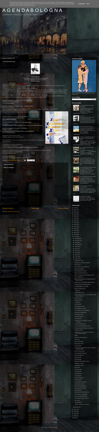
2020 (75, 220)
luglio (76, 248)
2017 (75, 226)
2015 (75, 230)
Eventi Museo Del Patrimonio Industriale (84, 328)
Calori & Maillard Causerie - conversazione (86, 186)
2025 (75, 209)
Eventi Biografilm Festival (80, 271)
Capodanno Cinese (79, 363)
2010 (75, 411)
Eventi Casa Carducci (80, 306)
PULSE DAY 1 (78, 264)
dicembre (77, 238)
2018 (75, 224)
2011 (75, 409)
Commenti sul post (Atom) (13, 211)
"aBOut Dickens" (78, 373)
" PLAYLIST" (77, 290)
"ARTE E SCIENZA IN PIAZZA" (82, 404)
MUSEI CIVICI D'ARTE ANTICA (82, 361)
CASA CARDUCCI (79, 277)
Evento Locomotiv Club (80, 288)
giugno (76, 250)
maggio (77, 252)
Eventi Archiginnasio (79, 355)
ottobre (76, 242)
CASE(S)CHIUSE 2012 (80, 324)
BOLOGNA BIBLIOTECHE (86, 126)
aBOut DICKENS (78, 300)
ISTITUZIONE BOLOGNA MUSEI (88, 167)
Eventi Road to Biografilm (80, 382)
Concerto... (82, 116)
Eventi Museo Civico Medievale (82, 266)
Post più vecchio (63, 208)
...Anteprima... (78, 302)
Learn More (81, 3)
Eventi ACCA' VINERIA (85, 196)
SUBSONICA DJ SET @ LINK (82, 398)
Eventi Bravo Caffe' (79, 260)
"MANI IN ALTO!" (78, 298)
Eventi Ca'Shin (78, 357)
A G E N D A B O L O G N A (32, 10)
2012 (75, 236)
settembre (77, 244)
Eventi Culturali (78, 379)
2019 (75, 222)
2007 (75, 417)
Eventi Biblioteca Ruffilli (80, 308)
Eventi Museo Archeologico (81, 394)
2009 (75, 413)
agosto (76, 246)
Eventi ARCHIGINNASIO (86, 158)
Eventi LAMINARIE (79, 268)
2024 (75, 212)
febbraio (77, 258)
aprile (76, 254)
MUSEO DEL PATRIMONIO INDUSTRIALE (85, 282)
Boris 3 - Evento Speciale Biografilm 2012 (84, 275)
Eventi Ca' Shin (78, 369)
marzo (76, 256)
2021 (75, 218)
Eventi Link (77, 339)
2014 (75, 232)
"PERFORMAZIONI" (79, 292)
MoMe (76, 335)
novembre (77, 240)
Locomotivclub (78, 304)
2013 (75, 234)
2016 (75, 228)
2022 (75, 216)
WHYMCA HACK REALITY (81, 337)
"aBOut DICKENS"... (79, 316)
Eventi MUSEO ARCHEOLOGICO (83, 284)
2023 (75, 214)
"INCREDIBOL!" (78, 402)
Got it (88, 3)
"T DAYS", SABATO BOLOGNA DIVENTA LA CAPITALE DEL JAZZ (87, 138)
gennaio (77, 407)
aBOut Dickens (78, 390)
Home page (35, 208)
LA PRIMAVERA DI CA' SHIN (81, 286)
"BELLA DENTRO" (79, 341)
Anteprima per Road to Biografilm (82, 262)
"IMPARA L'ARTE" (79, 330)
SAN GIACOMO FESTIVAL (81, 273)
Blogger (55, 427)
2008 (75, 415)
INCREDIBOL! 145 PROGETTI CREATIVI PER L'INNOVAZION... (84, 333)
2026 (75, 207)
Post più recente (7, 208)
